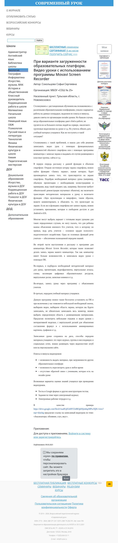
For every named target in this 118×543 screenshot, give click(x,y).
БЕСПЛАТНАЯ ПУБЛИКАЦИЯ (50, 483)
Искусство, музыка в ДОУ (16, 184)
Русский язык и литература (17, 133)
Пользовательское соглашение (53, 503)
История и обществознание (18, 90)
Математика (15, 110)
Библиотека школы (15, 64)
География (14, 73)
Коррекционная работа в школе (17, 104)
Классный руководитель (16, 97)
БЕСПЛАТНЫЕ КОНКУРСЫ (82, 483)
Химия (12, 157)
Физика (12, 143)
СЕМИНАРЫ (44, 486)
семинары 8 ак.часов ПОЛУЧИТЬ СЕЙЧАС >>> (64, 50)
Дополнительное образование (18, 216)
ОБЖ (11, 124)
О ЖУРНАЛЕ (13, 10)
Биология (13, 70)
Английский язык (15, 57)
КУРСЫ (10, 34)
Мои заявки (104, 49)
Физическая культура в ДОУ (17, 202)
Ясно (66, 478)
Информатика (16, 77)
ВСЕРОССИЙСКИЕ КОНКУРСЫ (23, 22)
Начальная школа (14, 115)
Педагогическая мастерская (17, 162)
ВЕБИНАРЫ (13, 28)
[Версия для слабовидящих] (109, 484)
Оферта (72, 507)
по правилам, (60, 456)
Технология (15, 139)
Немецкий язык (17, 121)
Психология (15, 128)
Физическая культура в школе (15, 150)
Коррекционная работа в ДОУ (17, 191)
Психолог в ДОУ (17, 197)
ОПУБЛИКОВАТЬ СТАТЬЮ (21, 16)
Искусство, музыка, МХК (15, 82)
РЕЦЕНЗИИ (73, 486)
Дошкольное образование (16, 176)
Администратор (17, 52)
